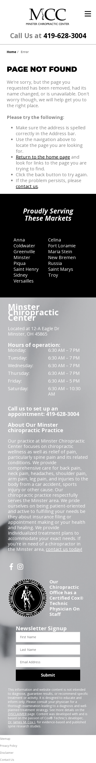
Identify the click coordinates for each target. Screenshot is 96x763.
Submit (48, 675)
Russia (55, 263)
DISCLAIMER (17, 714)
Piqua (20, 263)
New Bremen (62, 257)
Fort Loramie (62, 246)
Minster (22, 257)
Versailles (24, 281)
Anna (19, 240)
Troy (53, 275)
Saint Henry (26, 269)
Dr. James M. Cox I (21, 722)
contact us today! (64, 549)
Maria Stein (60, 251)
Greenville (24, 251)
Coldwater (24, 246)
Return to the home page (43, 157)
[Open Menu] (87, 13)
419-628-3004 (64, 35)
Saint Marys (60, 269)
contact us (27, 186)
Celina (54, 240)
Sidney (21, 275)
